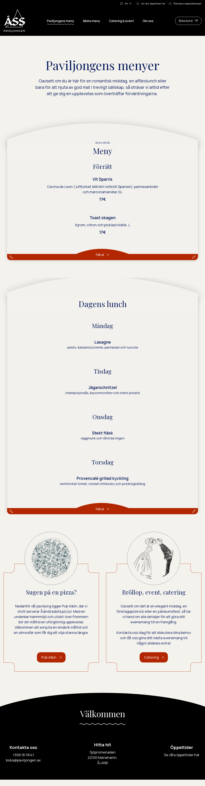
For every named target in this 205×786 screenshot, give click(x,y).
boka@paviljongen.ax (23, 766)
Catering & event (121, 21)
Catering (151, 663)
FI (130, 3)
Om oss (148, 21)
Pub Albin (48, 663)
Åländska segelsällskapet (187, 3)
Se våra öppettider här (153, 3)
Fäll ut (100, 255)
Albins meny (91, 21)
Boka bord (185, 21)
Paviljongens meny (60, 21)
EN (126, 3)
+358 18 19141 (23, 761)
